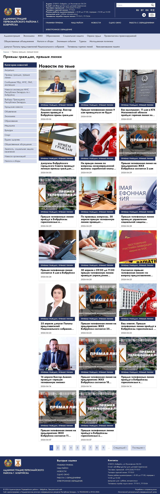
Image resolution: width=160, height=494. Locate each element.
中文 (152, 10)
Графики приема (54, 22)
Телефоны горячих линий (80, 46)
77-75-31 (72, 10)
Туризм (82, 41)
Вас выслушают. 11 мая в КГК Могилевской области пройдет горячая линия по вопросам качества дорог (138, 112)
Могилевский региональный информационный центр (137, 492)
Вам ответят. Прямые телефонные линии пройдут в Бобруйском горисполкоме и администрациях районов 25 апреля (138, 326)
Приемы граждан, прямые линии (17, 76)
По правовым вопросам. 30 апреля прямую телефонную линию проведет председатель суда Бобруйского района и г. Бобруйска (97, 219)
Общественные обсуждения (18, 144)
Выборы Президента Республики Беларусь (15, 101)
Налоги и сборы (45, 41)
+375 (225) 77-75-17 (73, 8)
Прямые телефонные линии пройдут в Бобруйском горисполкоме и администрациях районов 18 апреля (138, 380)
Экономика (28, 35)
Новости (96, 22)
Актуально (9, 70)
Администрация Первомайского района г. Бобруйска (21, 21)
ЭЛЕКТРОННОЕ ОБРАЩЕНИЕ (59, 29)
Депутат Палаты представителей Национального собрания (34, 46)
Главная (6, 52)
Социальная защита (73, 35)
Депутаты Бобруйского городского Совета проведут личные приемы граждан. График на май (58, 166)
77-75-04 (86, 16)
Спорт (7, 135)
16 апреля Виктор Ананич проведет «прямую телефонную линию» (56, 380)
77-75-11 (79, 16)
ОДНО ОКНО (115, 22)
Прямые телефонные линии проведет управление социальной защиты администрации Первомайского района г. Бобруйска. (137, 219)
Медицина (10, 125)
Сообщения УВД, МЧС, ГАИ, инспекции (18, 83)
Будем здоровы (12, 139)
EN (147, 10)
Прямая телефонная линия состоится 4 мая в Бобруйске (58, 271)
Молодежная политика (101, 41)
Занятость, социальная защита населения (19, 150)
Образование (53, 35)
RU (137, 10)
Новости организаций (15, 156)
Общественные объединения (19, 41)
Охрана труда (94, 35)
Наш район (77, 22)
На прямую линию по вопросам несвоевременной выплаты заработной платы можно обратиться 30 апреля (98, 166)
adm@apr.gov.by (58, 6)
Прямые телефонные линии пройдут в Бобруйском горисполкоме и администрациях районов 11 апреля (98, 433)
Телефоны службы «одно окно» (120, 483)
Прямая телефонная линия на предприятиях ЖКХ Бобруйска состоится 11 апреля (58, 433)
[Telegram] (144, 15)
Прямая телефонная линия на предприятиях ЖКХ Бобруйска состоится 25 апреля (98, 326)
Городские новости (14, 106)
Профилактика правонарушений (120, 35)
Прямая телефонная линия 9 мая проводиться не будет (98, 111)
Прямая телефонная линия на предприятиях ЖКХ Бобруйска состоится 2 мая (138, 166)
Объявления (10, 111)
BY (142, 10)
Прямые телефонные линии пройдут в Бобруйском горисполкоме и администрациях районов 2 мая (57, 219)
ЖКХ (40, 35)
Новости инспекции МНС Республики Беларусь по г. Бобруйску (18, 92)
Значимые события (66, 41)
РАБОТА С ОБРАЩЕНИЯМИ (141, 22)
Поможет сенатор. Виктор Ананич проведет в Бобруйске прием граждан (57, 112)
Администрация (12, 35)
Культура (9, 130)
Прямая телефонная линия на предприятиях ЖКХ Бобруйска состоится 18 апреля (98, 380)
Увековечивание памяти (108, 46)
